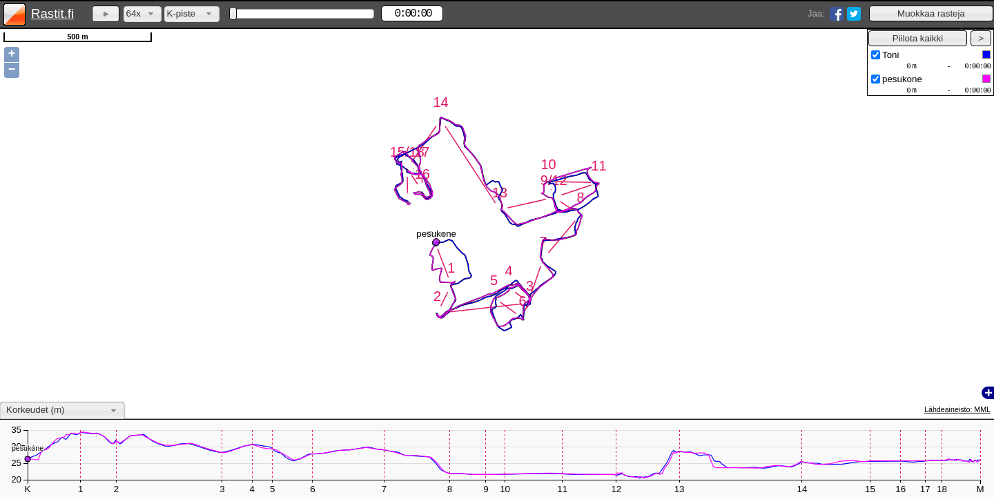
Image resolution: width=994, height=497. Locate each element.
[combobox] (143, 14)
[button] (931, 13)
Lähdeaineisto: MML (957, 409)
